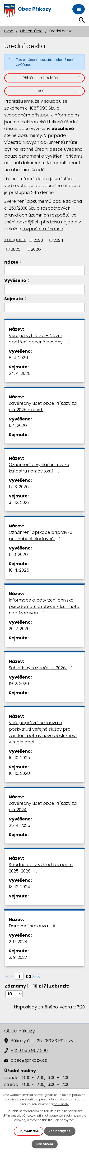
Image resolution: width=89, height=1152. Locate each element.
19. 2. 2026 (19, 683)
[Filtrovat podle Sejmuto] (44, 307)
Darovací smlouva (33, 926)
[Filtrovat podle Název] (44, 270)
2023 (38, 240)
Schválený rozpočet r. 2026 (42, 668)
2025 (15, 249)
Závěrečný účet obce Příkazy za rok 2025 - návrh (43, 406)
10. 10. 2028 (19, 773)
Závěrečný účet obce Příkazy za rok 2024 (43, 806)
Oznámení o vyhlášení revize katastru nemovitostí (39, 468)
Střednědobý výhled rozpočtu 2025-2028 (41, 868)
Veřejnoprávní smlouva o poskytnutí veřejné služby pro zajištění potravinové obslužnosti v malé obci (43, 732)
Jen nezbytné (60, 1131)
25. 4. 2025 (19, 825)
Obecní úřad (31, 31)
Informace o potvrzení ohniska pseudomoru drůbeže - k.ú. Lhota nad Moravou (44, 606)
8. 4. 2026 (18, 358)
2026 (36, 249)
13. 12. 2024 (19, 887)
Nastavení (44, 1144)
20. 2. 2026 (19, 628)
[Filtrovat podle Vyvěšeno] (44, 289)
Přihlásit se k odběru (52, 78)
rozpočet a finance (42, 229)
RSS (60, 91)
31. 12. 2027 (19, 502)
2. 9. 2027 (18, 957)
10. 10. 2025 (19, 758)
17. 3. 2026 (19, 487)
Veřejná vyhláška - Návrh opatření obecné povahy (40, 339)
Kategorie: (15, 240)
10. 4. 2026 (19, 570)
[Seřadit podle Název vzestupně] (20, 261)
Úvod (8, 31)
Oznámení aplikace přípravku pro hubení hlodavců (40, 535)
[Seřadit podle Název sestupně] (20, 263)
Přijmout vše (29, 1131)
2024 (58, 240)
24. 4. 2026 (20, 373)
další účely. (61, 1104)
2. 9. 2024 (18, 942)
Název (11, 262)
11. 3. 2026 (18, 554)
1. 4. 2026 (18, 425)
